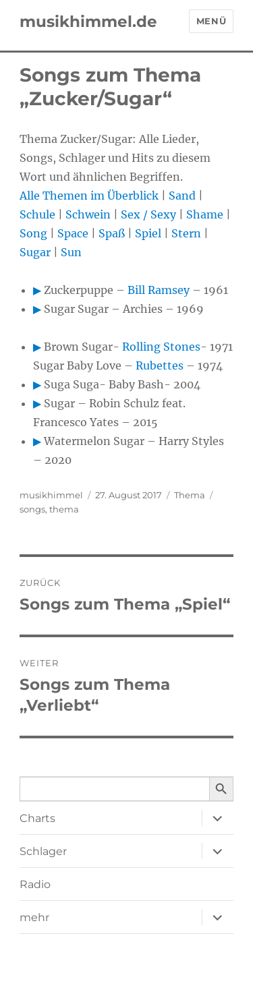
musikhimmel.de (88, 21)
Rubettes (160, 365)
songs (32, 509)
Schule (37, 214)
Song (33, 233)
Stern (186, 233)
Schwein (88, 214)
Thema (189, 495)
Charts (37, 818)
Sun (71, 252)
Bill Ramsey (159, 290)
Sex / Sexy (148, 214)
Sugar (35, 252)
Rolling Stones (161, 346)
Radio (35, 884)
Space (72, 233)
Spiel (148, 233)
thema (64, 509)
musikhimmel (51, 495)
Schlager (43, 851)
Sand (182, 195)
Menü (211, 21)
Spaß (112, 233)
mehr (34, 917)
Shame (204, 214)
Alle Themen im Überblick (89, 195)
